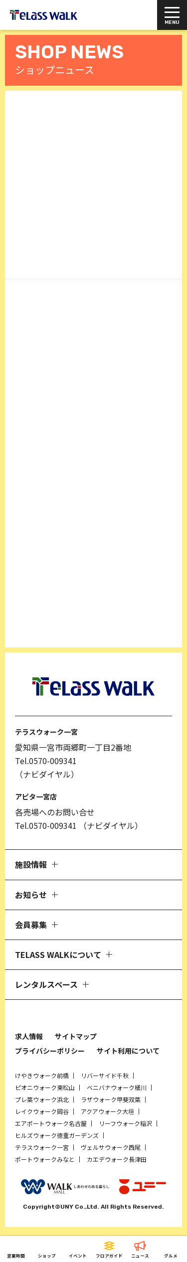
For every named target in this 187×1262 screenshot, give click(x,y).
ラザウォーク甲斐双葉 (111, 1099)
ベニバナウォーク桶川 (117, 1087)
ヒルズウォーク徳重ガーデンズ (57, 1135)
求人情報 (29, 1036)
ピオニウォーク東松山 (45, 1087)
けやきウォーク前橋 (42, 1075)
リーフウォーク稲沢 (125, 1123)
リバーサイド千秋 (105, 1075)
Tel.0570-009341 (46, 761)
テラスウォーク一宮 (42, 1147)
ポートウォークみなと (45, 1159)
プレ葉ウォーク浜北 (42, 1099)
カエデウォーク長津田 (117, 1159)
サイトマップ (76, 1036)
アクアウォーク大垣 (107, 1111)
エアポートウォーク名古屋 (51, 1123)
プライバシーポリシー (50, 1051)
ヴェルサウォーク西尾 (111, 1147)
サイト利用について (128, 1051)
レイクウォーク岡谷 (42, 1111)
